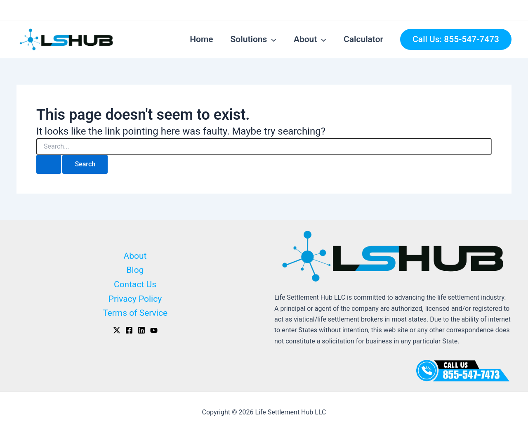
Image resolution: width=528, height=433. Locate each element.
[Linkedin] (141, 330)
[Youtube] (154, 330)
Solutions (253, 39)
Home (201, 39)
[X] (116, 330)
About (310, 39)
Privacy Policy (135, 299)
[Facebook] (129, 330)
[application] (271, 39)
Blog (135, 270)
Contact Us (135, 284)
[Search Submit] (48, 164)
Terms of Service (135, 313)
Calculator (363, 39)
